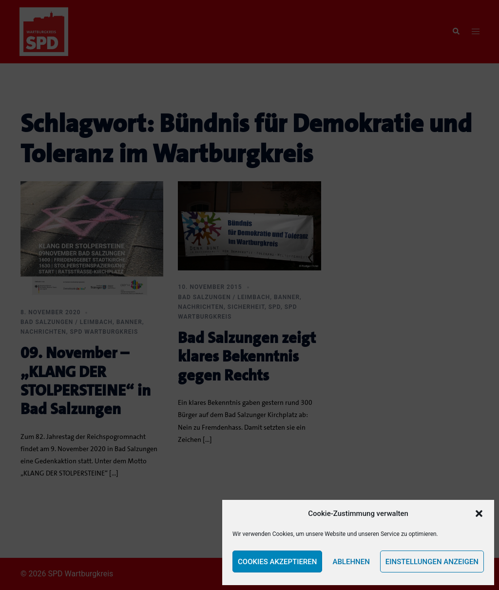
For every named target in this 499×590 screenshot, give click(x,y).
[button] (479, 513)
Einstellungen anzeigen (432, 561)
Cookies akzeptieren (277, 561)
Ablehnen (350, 561)
